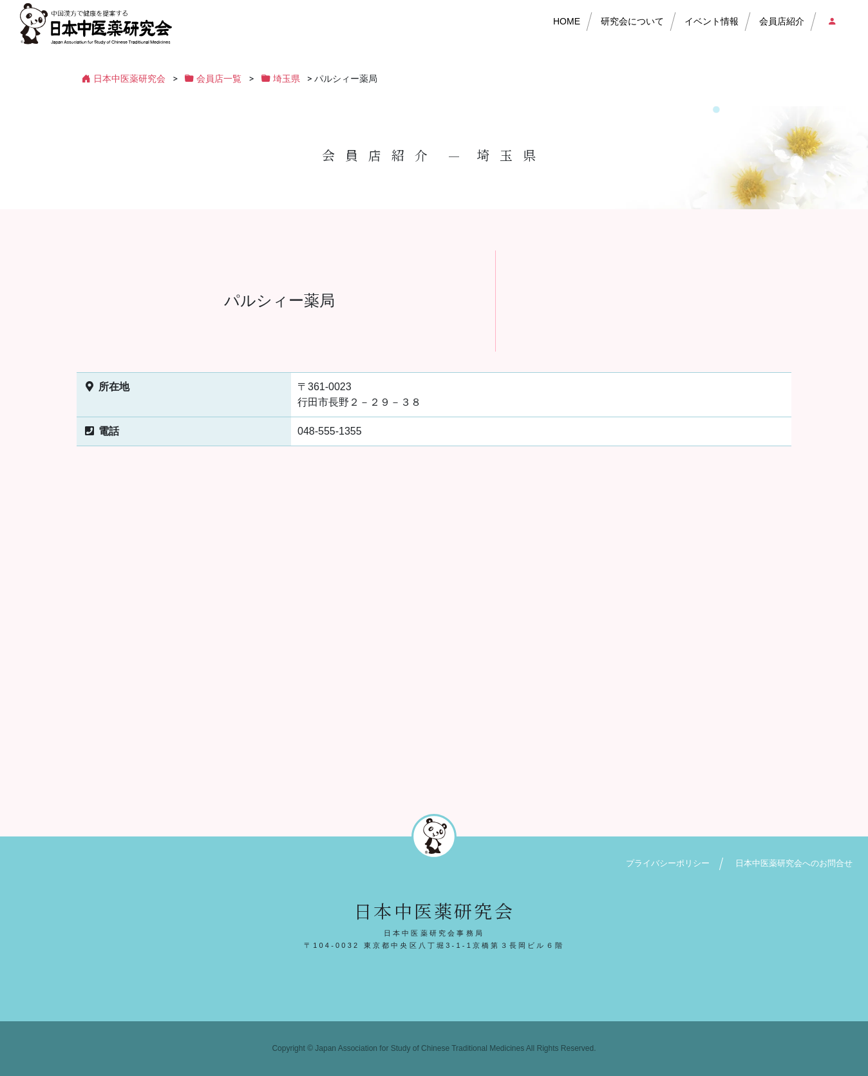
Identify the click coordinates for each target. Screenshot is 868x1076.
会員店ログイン (831, 21)
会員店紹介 (781, 21)
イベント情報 (711, 21)
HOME (566, 21)
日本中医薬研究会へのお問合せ (794, 863)
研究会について (632, 21)
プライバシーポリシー (668, 863)
